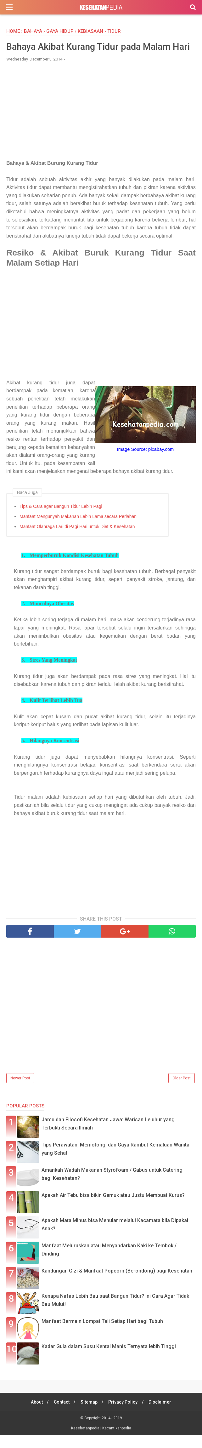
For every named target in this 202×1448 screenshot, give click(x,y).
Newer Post (20, 1091)
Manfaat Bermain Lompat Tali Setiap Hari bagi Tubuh (102, 1334)
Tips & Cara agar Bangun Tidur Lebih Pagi (61, 518)
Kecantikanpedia (116, 1441)
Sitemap (89, 1414)
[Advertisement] (101, 126)
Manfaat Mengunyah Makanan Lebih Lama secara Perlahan (78, 529)
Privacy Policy (124, 1414)
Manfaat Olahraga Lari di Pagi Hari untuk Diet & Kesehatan (77, 539)
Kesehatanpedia (85, 1441)
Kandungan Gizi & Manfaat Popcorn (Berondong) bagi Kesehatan (117, 1284)
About (35, 1414)
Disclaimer (162, 1414)
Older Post (181, 1091)
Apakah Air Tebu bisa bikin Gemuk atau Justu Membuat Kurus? (113, 1208)
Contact (61, 1414)
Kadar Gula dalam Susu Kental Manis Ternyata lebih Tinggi (109, 1359)
